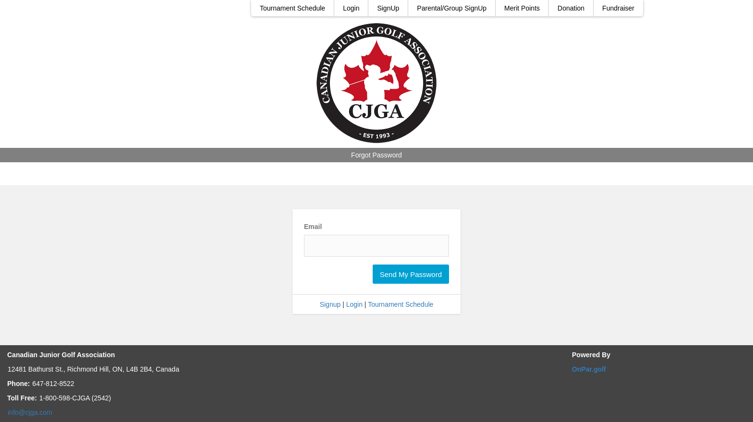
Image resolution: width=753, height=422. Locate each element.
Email (313, 226)
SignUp (388, 8)
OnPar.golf (589, 369)
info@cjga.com (30, 412)
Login (351, 8)
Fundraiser (618, 8)
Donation (571, 8)
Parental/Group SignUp (451, 8)
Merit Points (522, 8)
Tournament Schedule (292, 8)
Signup (330, 304)
